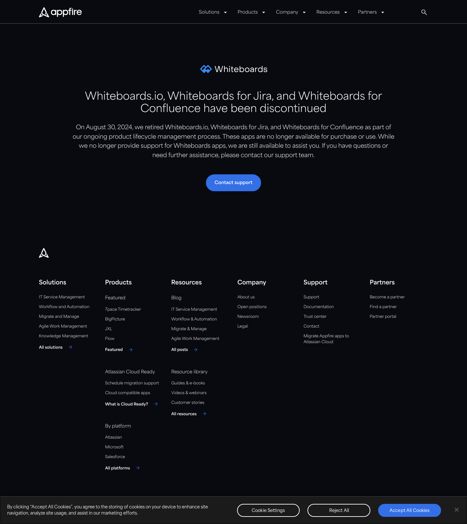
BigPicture (115, 319)
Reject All (339, 511)
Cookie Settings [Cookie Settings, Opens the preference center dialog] (268, 511)
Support (311, 297)
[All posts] (185, 350)
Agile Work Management (63, 326)
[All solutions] (56, 347)
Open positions (252, 307)
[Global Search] (424, 12)
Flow (109, 339)
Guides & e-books (188, 383)
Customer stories (187, 403)
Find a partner (383, 307)
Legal (242, 326)
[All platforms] (123, 468)
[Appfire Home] (60, 12)
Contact (311, 326)
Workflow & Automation (194, 319)
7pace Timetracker (123, 309)
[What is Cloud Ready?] (132, 404)
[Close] (456, 510)
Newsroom (248, 317)
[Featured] (120, 350)
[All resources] (189, 414)
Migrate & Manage (189, 329)
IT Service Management (62, 297)
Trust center (315, 317)
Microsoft (114, 447)
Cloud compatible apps (127, 393)
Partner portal (383, 317)
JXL (108, 329)
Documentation (319, 307)
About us (246, 297)
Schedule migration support (132, 383)
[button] (233, 182)
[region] (233, 510)
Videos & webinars (189, 393)
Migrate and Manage (59, 317)
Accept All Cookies (409, 511)
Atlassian (113, 437)
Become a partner (387, 297)
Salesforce (115, 457)
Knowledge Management (63, 336)
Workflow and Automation (64, 307)
